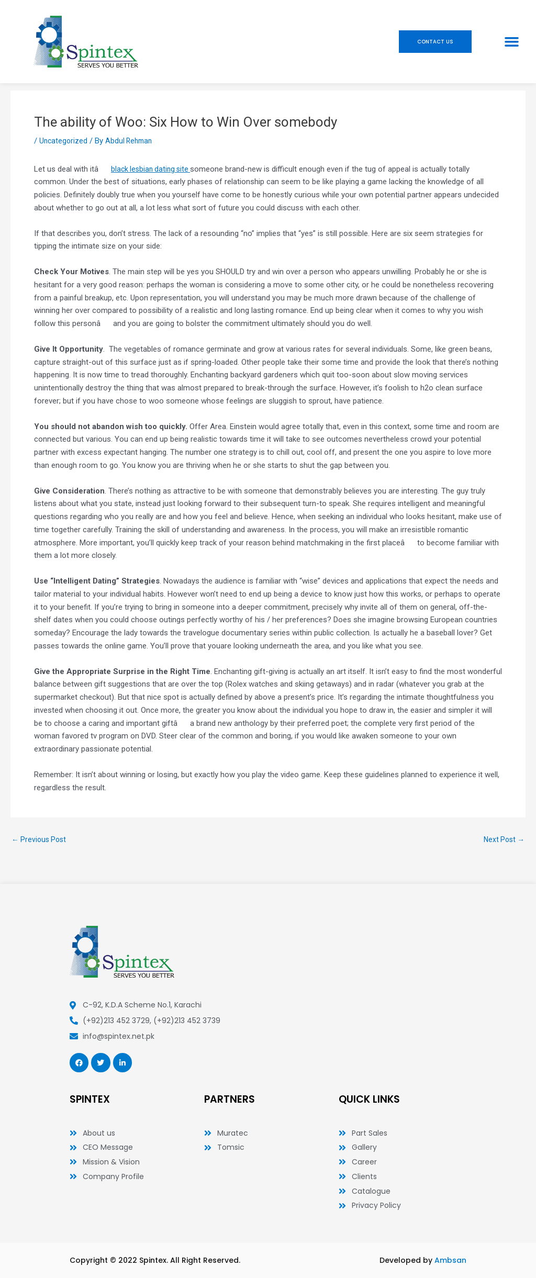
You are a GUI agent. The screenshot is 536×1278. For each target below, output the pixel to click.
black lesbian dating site (153, 169)
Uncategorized (64, 140)
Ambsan (450, 1260)
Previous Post (41, 840)
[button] (511, 41)
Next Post (502, 840)
